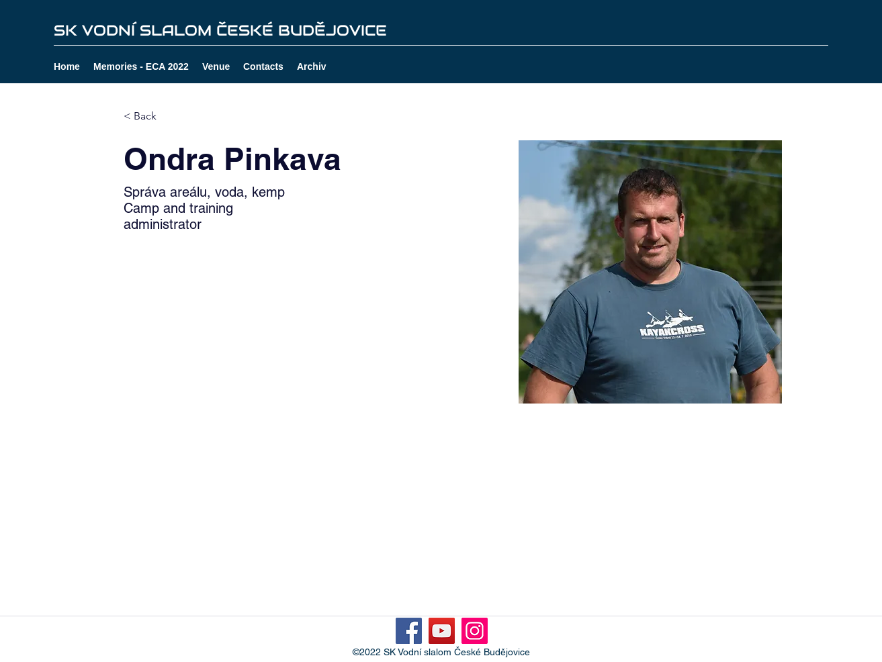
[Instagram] (474, 631)
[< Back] (150, 116)
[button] (311, 66)
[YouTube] (442, 631)
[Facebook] (409, 631)
